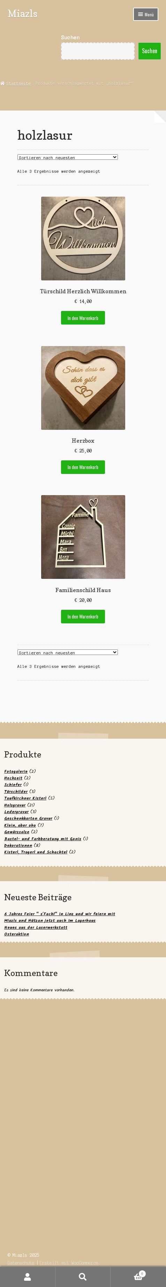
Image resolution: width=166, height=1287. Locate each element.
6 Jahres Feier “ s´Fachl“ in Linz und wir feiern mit (59, 914)
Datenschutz (21, 1263)
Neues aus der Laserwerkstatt (35, 927)
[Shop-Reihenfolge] (67, 157)
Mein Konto (27, 1277)
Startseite (19, 83)
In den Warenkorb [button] (83, 317)
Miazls (22, 13)
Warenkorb (128, 1273)
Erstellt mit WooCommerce (69, 1263)
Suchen (70, 37)
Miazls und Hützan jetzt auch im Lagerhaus (50, 920)
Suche (83, 1277)
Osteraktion (16, 934)
